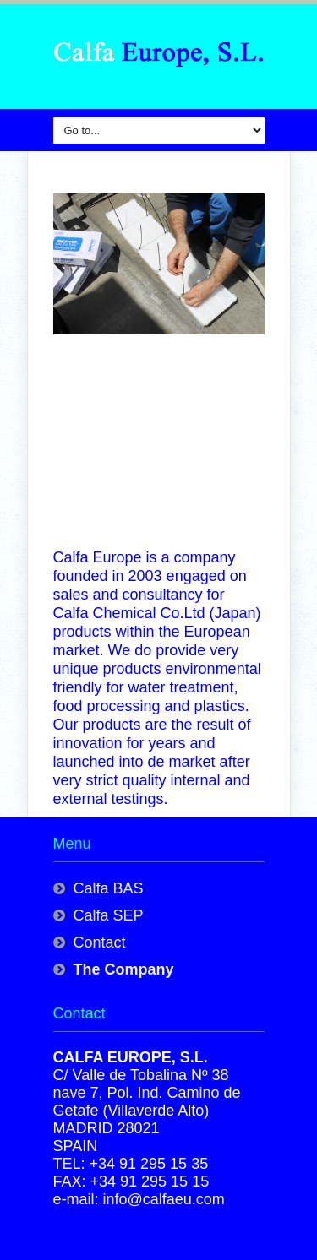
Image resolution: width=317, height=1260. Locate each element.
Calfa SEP (109, 915)
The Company (124, 969)
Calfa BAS (109, 888)
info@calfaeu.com (164, 1199)
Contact (100, 942)
